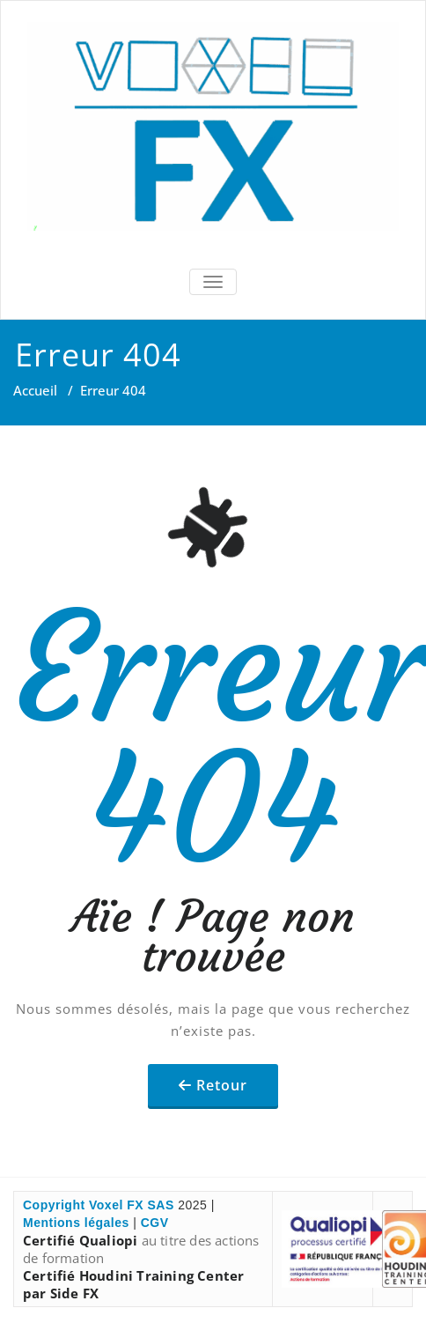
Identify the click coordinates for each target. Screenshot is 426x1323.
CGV (155, 1223)
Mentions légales (76, 1223)
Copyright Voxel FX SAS (98, 1205)
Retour (221, 1085)
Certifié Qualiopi (80, 1240)
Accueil (35, 390)
